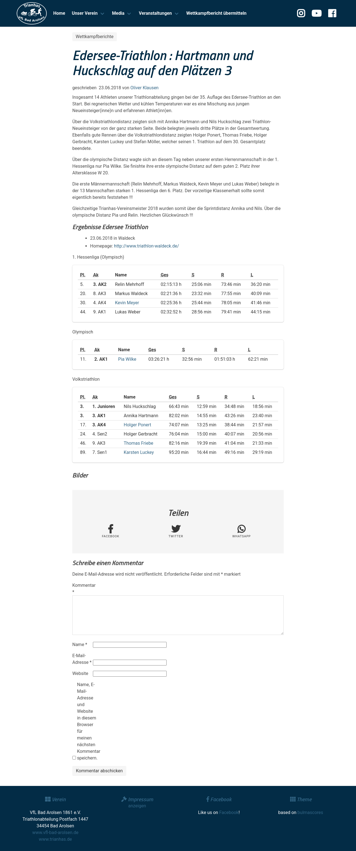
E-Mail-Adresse (82, 659)
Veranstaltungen (155, 13)
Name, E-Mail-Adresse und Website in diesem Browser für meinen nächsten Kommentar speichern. (87, 721)
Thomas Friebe (138, 443)
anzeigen (137, 805)
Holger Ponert (137, 424)
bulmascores (310, 812)
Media (118, 13)
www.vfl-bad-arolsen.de (55, 832)
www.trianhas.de (55, 839)
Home (59, 13)
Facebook (228, 812)
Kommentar (82, 589)
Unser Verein (85, 13)
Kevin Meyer (127, 302)
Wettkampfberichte (94, 36)
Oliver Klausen (144, 87)
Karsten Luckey (139, 452)
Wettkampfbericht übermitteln (216, 13)
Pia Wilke (127, 359)
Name (79, 644)
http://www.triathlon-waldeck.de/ (146, 246)
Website (80, 673)
